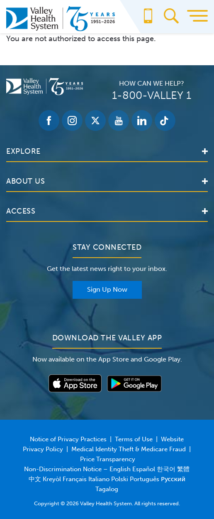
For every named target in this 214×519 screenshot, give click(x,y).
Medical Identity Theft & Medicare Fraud (128, 449)
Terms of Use (134, 439)
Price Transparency (107, 459)
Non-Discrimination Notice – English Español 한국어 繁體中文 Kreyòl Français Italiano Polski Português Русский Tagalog (107, 479)
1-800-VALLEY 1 (151, 95)
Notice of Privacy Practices (68, 439)
